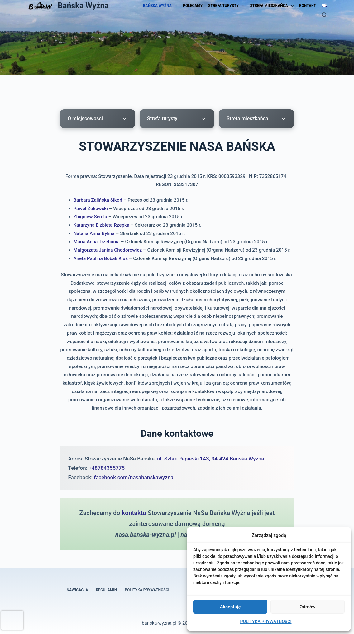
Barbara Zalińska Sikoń (98, 200)
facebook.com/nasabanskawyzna (133, 477)
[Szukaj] (324, 14)
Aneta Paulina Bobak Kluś (101, 258)
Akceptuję (230, 607)
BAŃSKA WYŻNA (160, 6)
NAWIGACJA (77, 590)
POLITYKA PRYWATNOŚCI (266, 621)
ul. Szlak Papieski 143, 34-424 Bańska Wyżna (210, 458)
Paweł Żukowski (91, 208)
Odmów (307, 607)
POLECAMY (193, 5)
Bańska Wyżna (83, 5)
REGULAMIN (106, 590)
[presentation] (12, 620)
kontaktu (134, 513)
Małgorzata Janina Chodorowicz (108, 250)
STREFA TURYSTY (226, 6)
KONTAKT (307, 5)
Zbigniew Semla (91, 216)
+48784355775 (106, 468)
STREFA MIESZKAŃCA (272, 6)
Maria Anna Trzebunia (97, 241)
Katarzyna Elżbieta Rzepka (102, 225)
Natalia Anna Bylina (94, 233)
